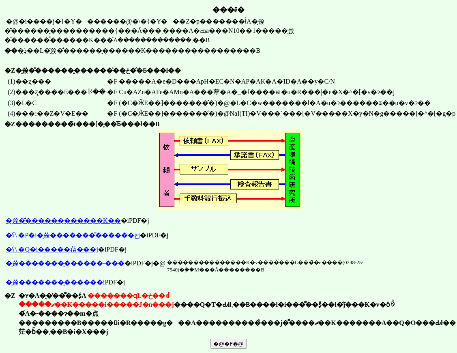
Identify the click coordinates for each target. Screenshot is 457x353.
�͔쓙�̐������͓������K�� (63, 220)
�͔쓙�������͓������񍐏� (54, 282)
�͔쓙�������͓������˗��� (65, 263)
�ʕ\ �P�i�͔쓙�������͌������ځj (73, 235)
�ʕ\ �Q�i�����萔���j (52, 249)
